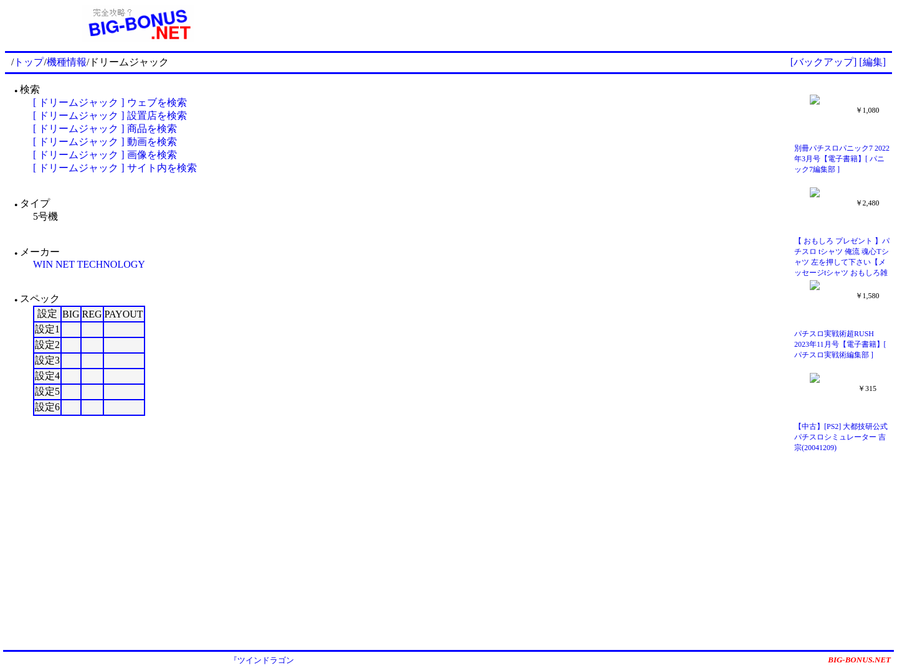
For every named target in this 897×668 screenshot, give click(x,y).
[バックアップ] (823, 62)
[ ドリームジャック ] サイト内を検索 (115, 167)
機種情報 (67, 62)
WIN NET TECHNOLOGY (89, 264)
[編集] (872, 62)
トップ (29, 62)
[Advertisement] (582, 23)
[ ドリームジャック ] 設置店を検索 (110, 115)
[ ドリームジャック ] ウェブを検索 (110, 102)
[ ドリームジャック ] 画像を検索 (105, 154)
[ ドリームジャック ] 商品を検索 (105, 128)
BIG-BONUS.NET (859, 659)
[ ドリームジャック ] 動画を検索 (105, 141)
